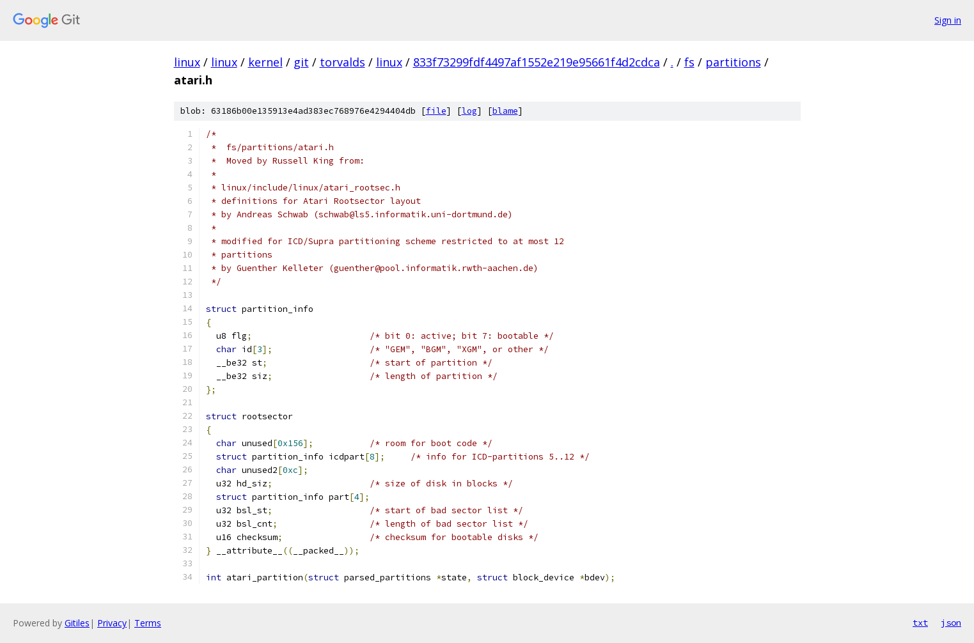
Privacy (112, 623)
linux (187, 62)
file (436, 110)
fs (689, 62)
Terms (147, 623)
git (301, 62)
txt (920, 622)
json (951, 622)
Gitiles (77, 623)
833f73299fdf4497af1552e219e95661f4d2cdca (536, 62)
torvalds (342, 62)
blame (505, 110)
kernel (265, 62)
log (469, 110)
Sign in (947, 20)
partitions (733, 62)
